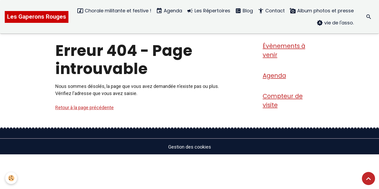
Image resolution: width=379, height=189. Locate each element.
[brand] (36, 17)
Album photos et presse (322, 10)
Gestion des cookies (189, 147)
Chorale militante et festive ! (114, 10)
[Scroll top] (368, 178)
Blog (244, 10)
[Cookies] (11, 178)
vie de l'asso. (335, 23)
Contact (271, 10)
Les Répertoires (208, 10)
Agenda (169, 10)
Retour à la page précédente (84, 107)
